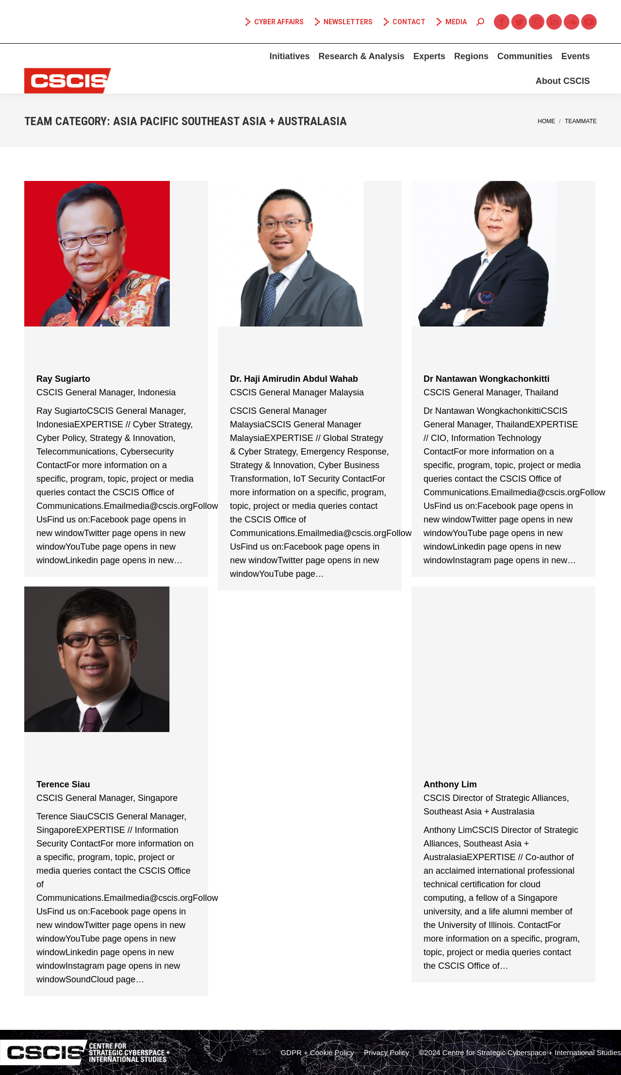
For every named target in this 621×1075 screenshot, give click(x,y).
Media (451, 22)
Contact (403, 22)
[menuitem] (289, 56)
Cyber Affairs (274, 22)
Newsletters (343, 22)
